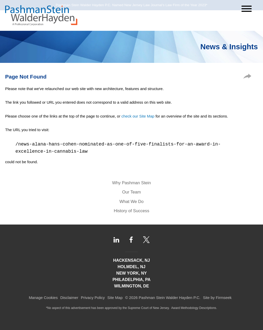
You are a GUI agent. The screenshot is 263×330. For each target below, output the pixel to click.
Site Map (115, 297)
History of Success (131, 210)
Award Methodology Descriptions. (194, 308)
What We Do (131, 201)
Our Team (131, 192)
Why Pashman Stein (131, 182)
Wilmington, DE (131, 286)
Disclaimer (69, 297)
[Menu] (246, 8)
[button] (247, 77)
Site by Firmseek (217, 297)
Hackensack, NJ (131, 260)
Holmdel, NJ (131, 267)
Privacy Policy (93, 297)
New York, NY (131, 273)
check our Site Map (137, 116)
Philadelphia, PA (131, 279)
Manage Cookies (43, 297)
